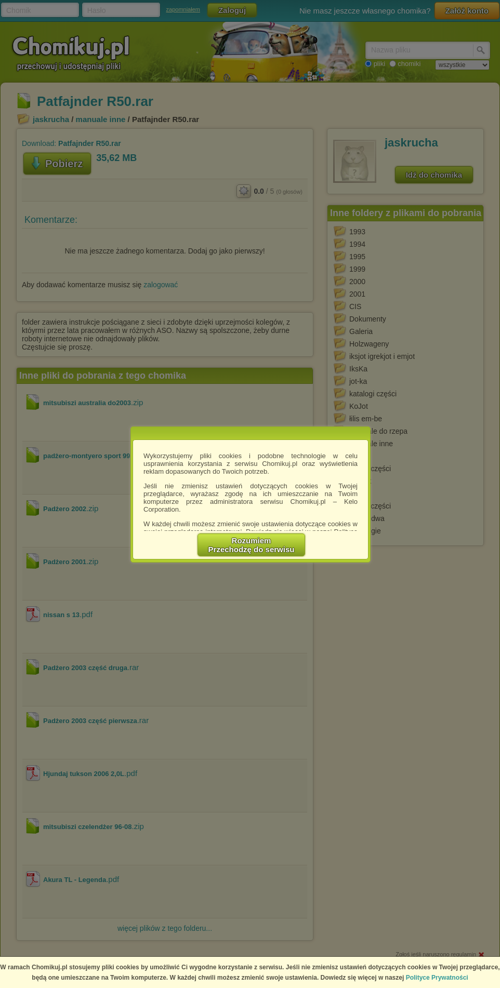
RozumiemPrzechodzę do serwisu (251, 545)
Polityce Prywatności (437, 977)
